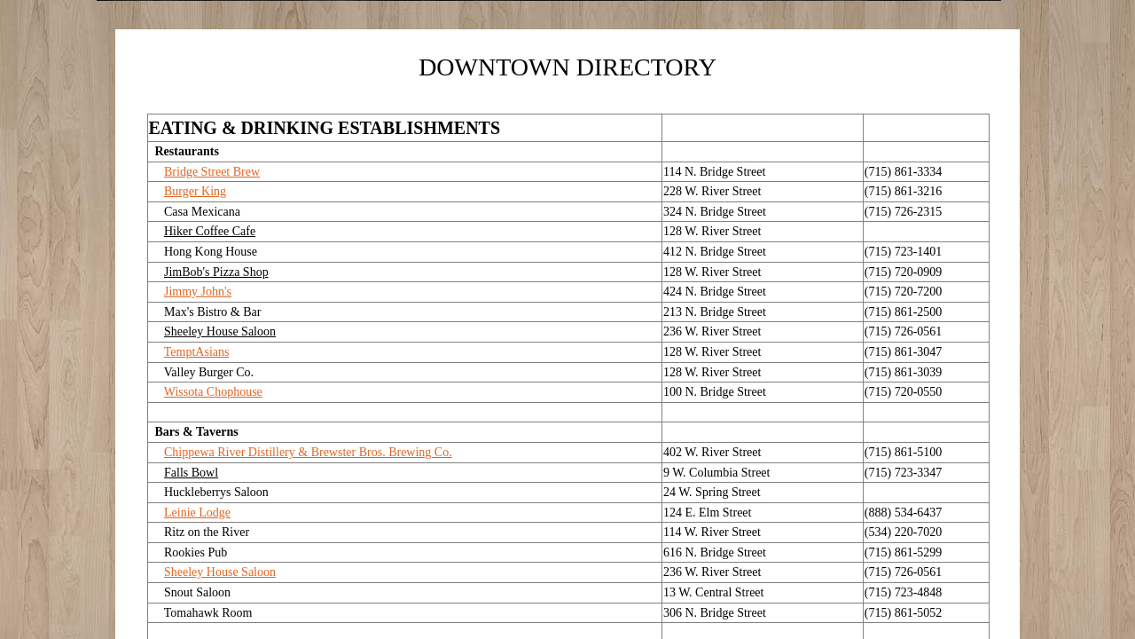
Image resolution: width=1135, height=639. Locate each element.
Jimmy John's (197, 291)
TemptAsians (197, 352)
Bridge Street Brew (212, 171)
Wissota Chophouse (213, 391)
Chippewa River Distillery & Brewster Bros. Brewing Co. (308, 452)
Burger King (195, 191)
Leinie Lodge (197, 512)
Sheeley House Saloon (220, 572)
